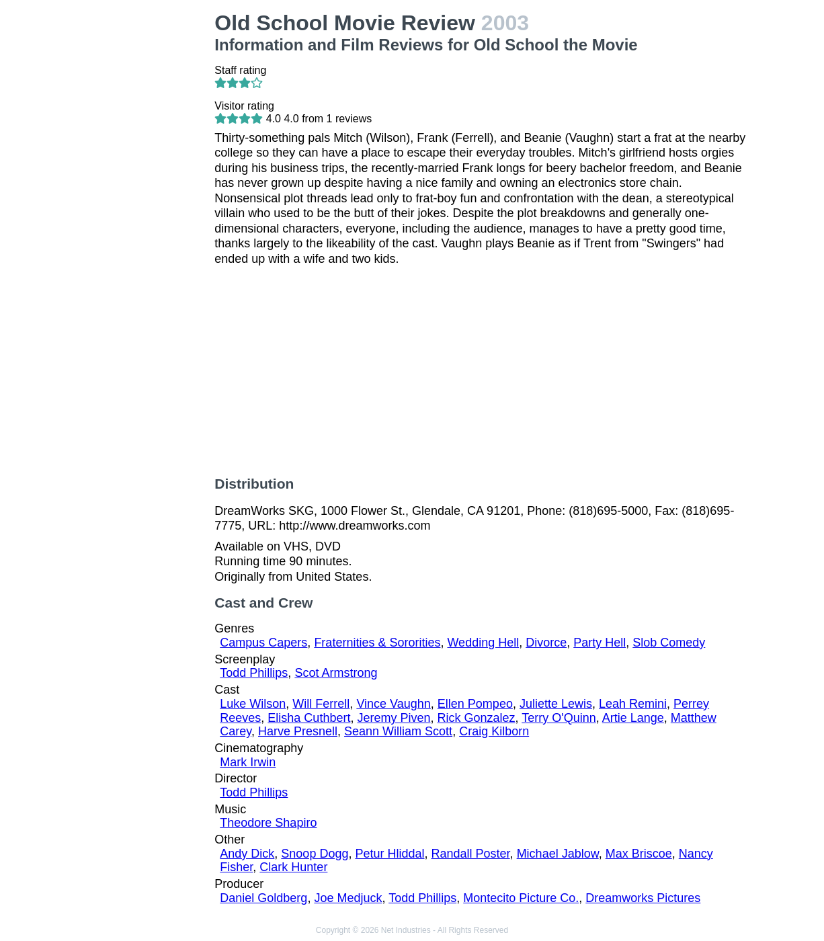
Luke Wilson (253, 703)
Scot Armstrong (335, 673)
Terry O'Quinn (558, 718)
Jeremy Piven (393, 718)
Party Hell (599, 642)
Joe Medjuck (348, 898)
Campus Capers (263, 642)
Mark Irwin (248, 762)
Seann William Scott (398, 731)
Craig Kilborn (494, 731)
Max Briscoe (639, 853)
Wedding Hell (483, 642)
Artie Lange (633, 718)
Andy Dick (247, 853)
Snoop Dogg (314, 853)
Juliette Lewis (556, 703)
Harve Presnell (297, 731)
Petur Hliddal (389, 853)
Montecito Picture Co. (521, 898)
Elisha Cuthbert (308, 718)
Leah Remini (633, 703)
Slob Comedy (668, 642)
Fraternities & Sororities (377, 642)
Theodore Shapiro (268, 822)
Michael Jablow (558, 853)
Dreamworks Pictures (642, 898)
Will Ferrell (320, 703)
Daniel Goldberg (263, 898)
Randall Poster (470, 853)
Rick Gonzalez (477, 718)
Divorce (546, 642)
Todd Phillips (254, 673)
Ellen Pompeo (475, 703)
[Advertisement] (144, 212)
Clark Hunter (293, 867)
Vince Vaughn (393, 703)
